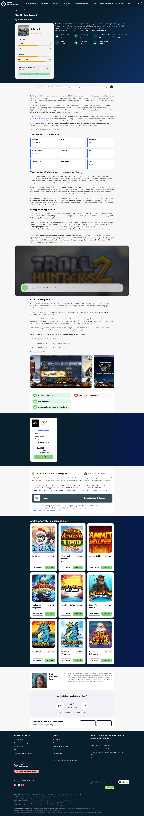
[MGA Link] (112, 782)
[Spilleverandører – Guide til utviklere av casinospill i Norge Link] (109, 753)
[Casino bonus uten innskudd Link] (109, 749)
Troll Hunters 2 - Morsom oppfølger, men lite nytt (64, 87)
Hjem (16, 10)
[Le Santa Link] (43, 539)
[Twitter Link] (15, 785)
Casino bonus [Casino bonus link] (67, 3)
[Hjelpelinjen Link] (101, 782)
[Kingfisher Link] (43, 634)
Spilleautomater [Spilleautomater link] (30, 3)
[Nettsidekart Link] (109, 758)
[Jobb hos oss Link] (71, 757)
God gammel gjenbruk (93, 87)
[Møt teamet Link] (71, 739)
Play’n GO (43, 96)
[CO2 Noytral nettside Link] (124, 782)
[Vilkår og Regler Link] (32, 735)
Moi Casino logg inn (52, 130)
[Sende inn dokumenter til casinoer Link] (109, 742)
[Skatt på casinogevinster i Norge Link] (109, 745)
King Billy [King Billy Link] (43, 422)
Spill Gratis (37, 567)
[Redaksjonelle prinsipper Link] (71, 746)
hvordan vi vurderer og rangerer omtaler (46, 510)
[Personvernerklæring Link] (32, 743)
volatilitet (90, 238)
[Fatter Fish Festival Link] (100, 588)
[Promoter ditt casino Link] (71, 750)
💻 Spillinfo (40, 87)
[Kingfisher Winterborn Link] (72, 634)
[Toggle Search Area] (142, 3)
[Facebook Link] (19, 785)
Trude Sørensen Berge (26, 19)
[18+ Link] (91, 782)
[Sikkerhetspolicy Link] (32, 750)
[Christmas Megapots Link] (43, 588)
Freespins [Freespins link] (56, 3)
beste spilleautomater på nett (43, 119)
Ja (88, 723)
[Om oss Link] (71, 735)
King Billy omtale (43, 430)
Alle (20, 10)
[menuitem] (31, 3)
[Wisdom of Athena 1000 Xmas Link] (72, 539)
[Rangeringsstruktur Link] (71, 753)
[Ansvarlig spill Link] (32, 746)
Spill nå (44, 457)
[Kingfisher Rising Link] (72, 588)
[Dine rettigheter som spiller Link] (32, 753)
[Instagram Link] (22, 785)
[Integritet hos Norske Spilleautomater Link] (71, 760)
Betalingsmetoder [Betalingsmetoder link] (82, 3)
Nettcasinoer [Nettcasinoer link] (44, 3)
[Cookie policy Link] (32, 739)
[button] (138, 3)
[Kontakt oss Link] (71, 743)
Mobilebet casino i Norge (49, 352)
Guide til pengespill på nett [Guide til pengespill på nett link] (102, 3)
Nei (103, 723)
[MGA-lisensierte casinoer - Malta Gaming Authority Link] (109, 737)
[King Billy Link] (35, 423)
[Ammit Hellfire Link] (100, 539)
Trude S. (92, 473)
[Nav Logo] (9, 3)
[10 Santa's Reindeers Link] (100, 634)
